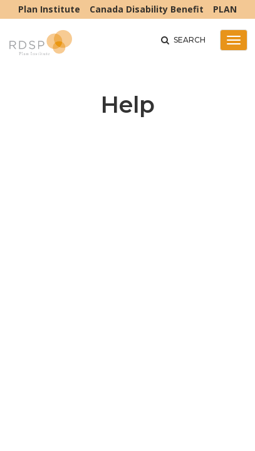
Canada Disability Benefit (147, 9)
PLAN (225, 9)
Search (183, 40)
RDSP (40, 45)
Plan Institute (49, 9)
